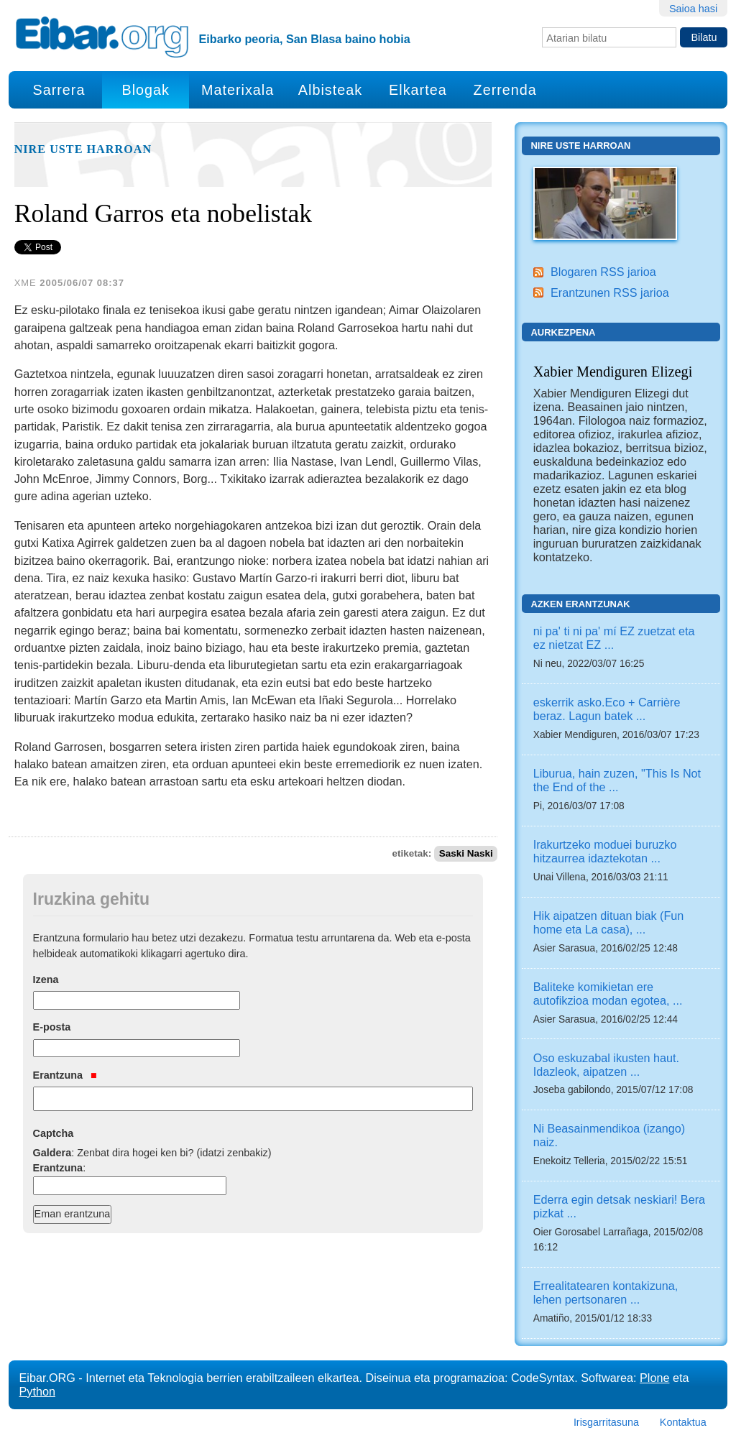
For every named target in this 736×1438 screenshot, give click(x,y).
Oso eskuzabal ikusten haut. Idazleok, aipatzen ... (606, 1064)
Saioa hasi (693, 8)
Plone (654, 1377)
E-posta (52, 1027)
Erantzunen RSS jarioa (610, 292)
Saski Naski (466, 853)
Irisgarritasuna (606, 1422)
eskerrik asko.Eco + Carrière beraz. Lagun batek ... (607, 709)
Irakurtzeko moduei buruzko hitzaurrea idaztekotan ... (605, 851)
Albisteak (330, 90)
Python (37, 1391)
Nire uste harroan (83, 149)
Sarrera (58, 90)
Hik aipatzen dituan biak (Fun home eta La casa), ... (608, 922)
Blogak (145, 90)
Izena (46, 979)
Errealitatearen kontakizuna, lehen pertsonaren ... (605, 1292)
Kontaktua (683, 1422)
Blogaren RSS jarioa (603, 271)
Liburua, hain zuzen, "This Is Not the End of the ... (617, 780)
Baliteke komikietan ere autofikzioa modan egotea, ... (608, 993)
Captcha (53, 1133)
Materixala (237, 90)
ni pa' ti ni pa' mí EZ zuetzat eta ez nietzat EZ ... (614, 637)
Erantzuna (65, 1075)
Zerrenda (505, 90)
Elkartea (418, 90)
